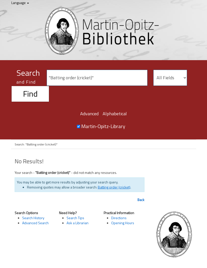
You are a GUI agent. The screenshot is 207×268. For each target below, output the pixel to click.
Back (140, 199)
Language (20, 2)
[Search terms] (97, 78)
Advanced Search (35, 222)
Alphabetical (115, 113)
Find (30, 94)
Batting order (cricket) (114, 187)
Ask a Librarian (77, 222)
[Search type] (170, 78)
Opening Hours (122, 222)
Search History (33, 217)
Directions (119, 217)
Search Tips (75, 217)
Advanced (89, 113)
